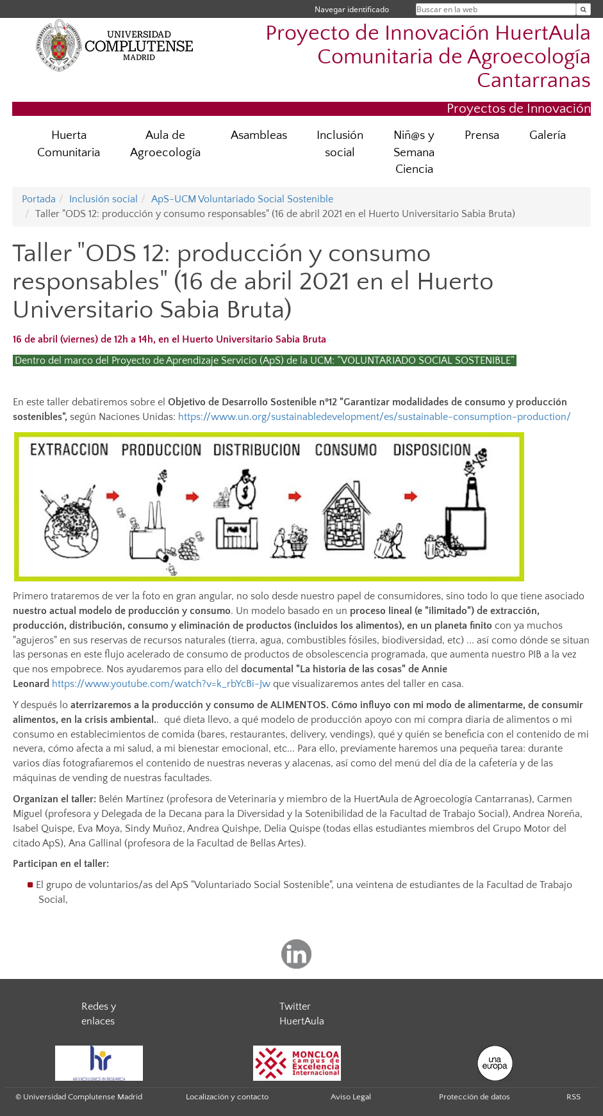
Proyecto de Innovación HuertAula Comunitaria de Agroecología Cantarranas (428, 57)
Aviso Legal (351, 1096)
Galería (547, 135)
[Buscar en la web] (583, 9)
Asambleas (259, 135)
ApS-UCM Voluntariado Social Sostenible (242, 199)
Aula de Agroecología (165, 144)
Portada (39, 199)
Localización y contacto (227, 1096)
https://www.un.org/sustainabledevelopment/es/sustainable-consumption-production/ (374, 417)
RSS (573, 1096)
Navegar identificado (352, 9)
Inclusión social (340, 144)
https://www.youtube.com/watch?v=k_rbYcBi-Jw (161, 684)
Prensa (482, 135)
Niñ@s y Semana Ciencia (413, 153)
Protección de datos (474, 1096)
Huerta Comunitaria (68, 144)
